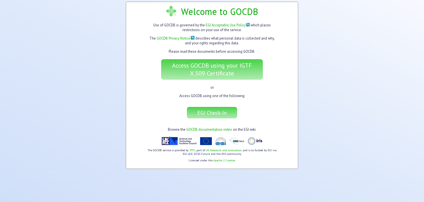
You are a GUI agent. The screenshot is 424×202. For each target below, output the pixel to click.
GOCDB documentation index (209, 129)
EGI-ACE (188, 154)
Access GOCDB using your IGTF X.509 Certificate (212, 69)
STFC (192, 150)
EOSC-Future (202, 154)
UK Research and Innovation (224, 150)
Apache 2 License (224, 160)
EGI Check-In (212, 112)
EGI (270, 150)
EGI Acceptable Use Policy (228, 25)
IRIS (223, 154)
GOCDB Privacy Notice (175, 38)
